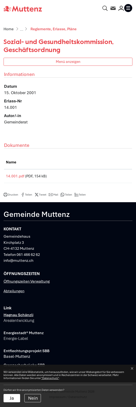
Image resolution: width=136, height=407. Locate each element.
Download (110, 177)
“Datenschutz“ (50, 378)
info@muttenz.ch (18, 262)
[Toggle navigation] (128, 8)
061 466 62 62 (28, 256)
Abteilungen (14, 292)
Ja (12, 398)
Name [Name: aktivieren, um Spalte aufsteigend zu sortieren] (11, 162)
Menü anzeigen (68, 61)
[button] (11, 196)
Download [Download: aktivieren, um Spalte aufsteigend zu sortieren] (99, 162)
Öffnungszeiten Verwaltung (27, 282)
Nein (33, 398)
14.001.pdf (15, 176)
